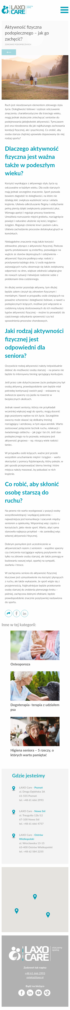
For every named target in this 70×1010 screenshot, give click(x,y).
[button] (35, 897)
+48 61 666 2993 (35, 973)
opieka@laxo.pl (35, 977)
